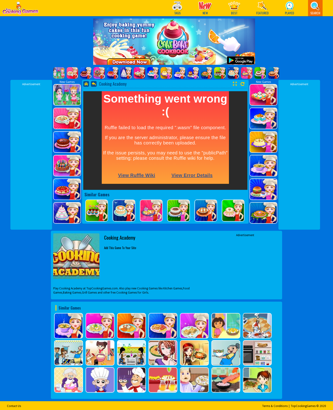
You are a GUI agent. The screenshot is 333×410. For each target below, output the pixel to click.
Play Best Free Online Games (20, 9)
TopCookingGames (303, 406)
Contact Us (14, 406)
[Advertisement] (31, 155)
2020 (323, 406)
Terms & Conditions (275, 406)
